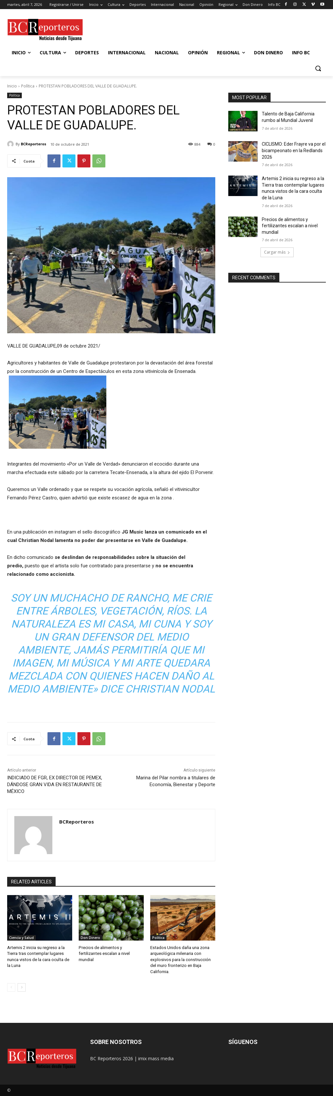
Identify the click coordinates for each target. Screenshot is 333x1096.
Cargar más (277, 252)
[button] (318, 68)
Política (27, 86)
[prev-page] (11, 987)
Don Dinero (90, 937)
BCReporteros (33, 143)
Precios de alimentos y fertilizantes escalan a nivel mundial (104, 953)
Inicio (12, 86)
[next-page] (22, 987)
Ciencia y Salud (21, 937)
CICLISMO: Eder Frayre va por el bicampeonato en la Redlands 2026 (294, 150)
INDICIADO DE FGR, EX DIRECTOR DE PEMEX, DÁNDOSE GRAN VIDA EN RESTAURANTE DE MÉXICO (54, 784)
